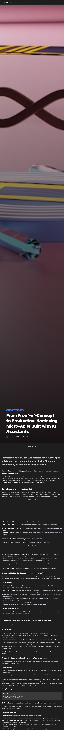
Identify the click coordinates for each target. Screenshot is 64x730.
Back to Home (7, 2)
